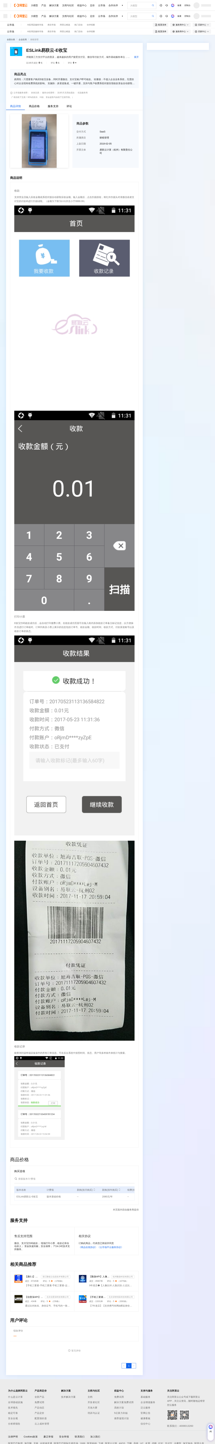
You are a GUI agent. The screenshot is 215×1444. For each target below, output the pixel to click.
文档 (90, 1397)
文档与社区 (68, 5)
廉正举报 (48, 1436)
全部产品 (39, 1397)
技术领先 (13, 1407)
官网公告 (145, 1413)
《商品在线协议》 (88, 1247)
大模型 (34, 5)
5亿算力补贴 (121, 1413)
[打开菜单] (5, 5)
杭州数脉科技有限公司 (123, 1277)
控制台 (187, 5)
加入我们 (95, 1436)
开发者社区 (94, 1402)
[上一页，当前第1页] (124, 1365)
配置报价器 (41, 1418)
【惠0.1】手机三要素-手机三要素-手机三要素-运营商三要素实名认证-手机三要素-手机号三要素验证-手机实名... (32, 1276)
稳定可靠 (13, 1413)
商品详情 (15, 106)
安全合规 (13, 1418)
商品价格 (34, 106)
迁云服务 (145, 1407)
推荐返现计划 (121, 1418)
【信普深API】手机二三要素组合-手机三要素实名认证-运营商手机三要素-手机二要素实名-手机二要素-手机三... (34, 1297)
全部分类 (11, 39)
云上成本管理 (42, 1423)
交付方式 (81, 131)
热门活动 (78, 25)
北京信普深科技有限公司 (58, 1297)
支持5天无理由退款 (66, 93)
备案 (179, 5)
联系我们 (79, 1436)
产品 (43, 5)
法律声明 (13, 1436)
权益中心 (82, 5)
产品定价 (39, 1413)
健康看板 (145, 1418)
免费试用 (39, 1402)
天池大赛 (92, 1407)
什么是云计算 (15, 1397)
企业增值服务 (148, 1402)
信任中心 (145, 1423)
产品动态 (39, 1407)
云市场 (101, 5)
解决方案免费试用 (124, 1402)
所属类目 (81, 137)
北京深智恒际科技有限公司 (121, 1297)
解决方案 (54, 5)
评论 (69, 106)
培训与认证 (94, 1413)
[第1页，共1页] (128, 1365)
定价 (92, 5)
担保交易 (35, 93)
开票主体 (81, 149)
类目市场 (52, 25)
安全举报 (64, 1436)
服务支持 (53, 106)
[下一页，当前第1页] (133, 1365)
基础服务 (145, 1397)
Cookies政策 (31, 1436)
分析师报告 (14, 1423)
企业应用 (23, 39)
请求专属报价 (194, 108)
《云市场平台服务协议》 (110, 1247)
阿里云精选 (65, 25)
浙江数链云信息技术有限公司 (55, 1277)
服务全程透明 (48, 93)
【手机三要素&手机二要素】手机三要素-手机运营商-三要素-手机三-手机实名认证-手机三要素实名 (97, 1297)
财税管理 (34, 39)
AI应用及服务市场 (35, 25)
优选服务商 (83, 93)
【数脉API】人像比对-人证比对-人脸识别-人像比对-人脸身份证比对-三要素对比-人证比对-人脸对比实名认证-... (99, 1276)
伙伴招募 (91, 25)
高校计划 (119, 1407)
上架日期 (81, 143)
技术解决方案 (68, 1397)
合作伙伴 (113, 5)
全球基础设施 (15, 1402)
